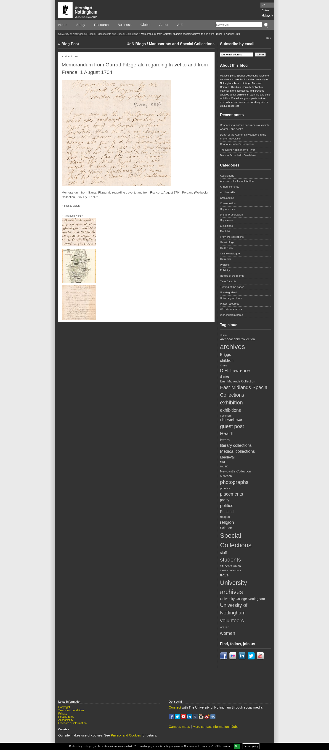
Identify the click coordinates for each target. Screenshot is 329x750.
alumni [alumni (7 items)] (223, 335)
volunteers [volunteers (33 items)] (232, 620)
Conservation (228, 203)
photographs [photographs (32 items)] (234, 482)
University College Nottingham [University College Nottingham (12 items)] (242, 599)
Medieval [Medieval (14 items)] (227, 457)
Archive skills (227, 192)
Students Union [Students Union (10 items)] (230, 566)
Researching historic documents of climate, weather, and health (245, 127)
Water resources (229, 303)
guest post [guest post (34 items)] (232, 426)
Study (80, 25)
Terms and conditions (71, 710)
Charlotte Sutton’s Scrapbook (237, 144)
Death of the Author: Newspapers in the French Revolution (243, 136)
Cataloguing (227, 197)
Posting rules (66, 716)
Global (145, 25)
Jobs (234, 726)
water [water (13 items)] (224, 627)
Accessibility (65, 720)
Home (62, 25)
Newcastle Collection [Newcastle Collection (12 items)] (235, 471)
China (265, 10)
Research (101, 25)
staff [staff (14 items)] (223, 553)
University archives (231, 298)
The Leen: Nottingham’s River (237, 149)
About (163, 25)
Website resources (231, 309)
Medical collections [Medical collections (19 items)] (237, 451)
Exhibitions (226, 225)
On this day (226, 248)
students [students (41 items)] (230, 559)
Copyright (64, 707)
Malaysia (267, 15)
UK (263, 5)
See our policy (251, 746)
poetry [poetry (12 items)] (224, 500)
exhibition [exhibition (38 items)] (231, 403)
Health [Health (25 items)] (226, 433)
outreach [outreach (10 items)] (226, 476)
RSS (268, 37)
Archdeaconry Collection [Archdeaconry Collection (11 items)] (237, 339)
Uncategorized (228, 292)
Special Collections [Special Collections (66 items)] (236, 540)
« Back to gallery (71, 205)
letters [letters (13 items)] (225, 440)
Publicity (225, 270)
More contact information (211, 726)
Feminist (225, 231)
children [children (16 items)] (226, 360)
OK (236, 746)
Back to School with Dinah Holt (238, 155)
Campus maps (179, 726)
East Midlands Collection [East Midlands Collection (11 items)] (237, 381)
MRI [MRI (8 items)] (222, 462)
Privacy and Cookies (126, 735)
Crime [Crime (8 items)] (223, 365)
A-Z (180, 25)
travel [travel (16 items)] (224, 575)
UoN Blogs (136, 44)
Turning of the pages (232, 287)
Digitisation (226, 220)
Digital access (228, 209)
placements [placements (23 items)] (231, 493)
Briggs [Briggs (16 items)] (225, 354)
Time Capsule (228, 281)
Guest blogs (227, 242)
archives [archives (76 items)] (232, 346)
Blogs (91, 34)
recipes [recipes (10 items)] (225, 516)
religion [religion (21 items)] (227, 522)
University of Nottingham (72, 34)
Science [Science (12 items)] (226, 528)
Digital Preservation (231, 214)
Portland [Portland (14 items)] (226, 512)
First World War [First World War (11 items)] (231, 420)
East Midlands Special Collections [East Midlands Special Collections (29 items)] (244, 391)
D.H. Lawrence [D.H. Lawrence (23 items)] (235, 370)
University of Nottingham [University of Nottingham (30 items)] (233, 609)
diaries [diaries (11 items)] (224, 376)
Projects (225, 264)
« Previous (68, 215)
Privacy (62, 713)
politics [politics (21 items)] (226, 505)
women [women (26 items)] (227, 633)
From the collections (232, 236)
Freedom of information (72, 723)
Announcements (229, 186)
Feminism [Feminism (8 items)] (225, 415)
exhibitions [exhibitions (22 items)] (230, 410)
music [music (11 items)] (224, 466)
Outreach (225, 259)
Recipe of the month (232, 275)
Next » (79, 215)
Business (125, 25)
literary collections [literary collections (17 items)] (236, 445)
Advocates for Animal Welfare (237, 181)
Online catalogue (230, 253)
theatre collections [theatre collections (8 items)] (230, 570)
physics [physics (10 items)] (225, 488)
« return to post (70, 56)
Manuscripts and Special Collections (118, 34)
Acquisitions (227, 175)
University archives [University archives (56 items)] (233, 587)
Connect (175, 707)
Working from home (231, 315)
